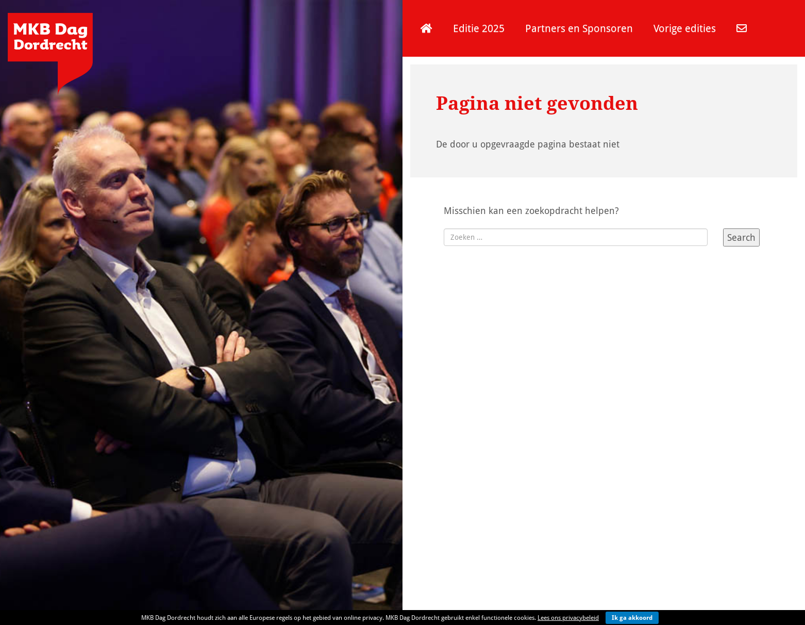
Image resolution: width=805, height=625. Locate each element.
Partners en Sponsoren (579, 28)
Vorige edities (684, 28)
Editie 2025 (479, 28)
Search (741, 237)
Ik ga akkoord (632, 617)
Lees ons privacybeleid (568, 617)
